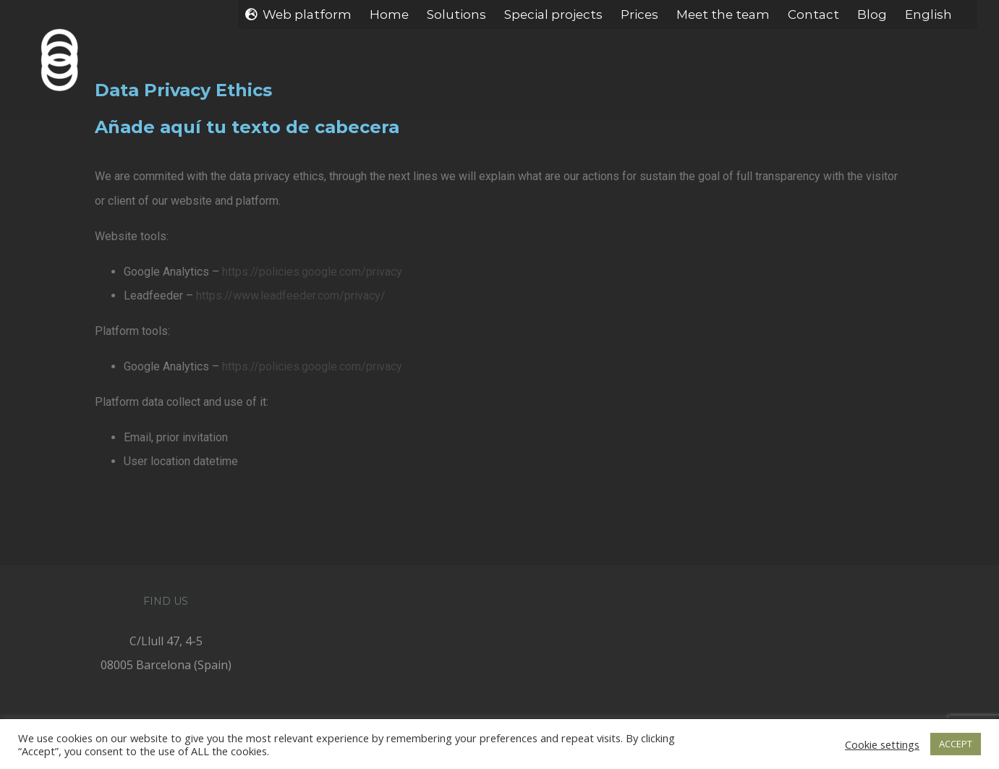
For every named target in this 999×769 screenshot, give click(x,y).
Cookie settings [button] (882, 744)
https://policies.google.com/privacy (308, 272)
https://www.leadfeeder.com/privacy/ (287, 295)
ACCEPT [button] (955, 743)
